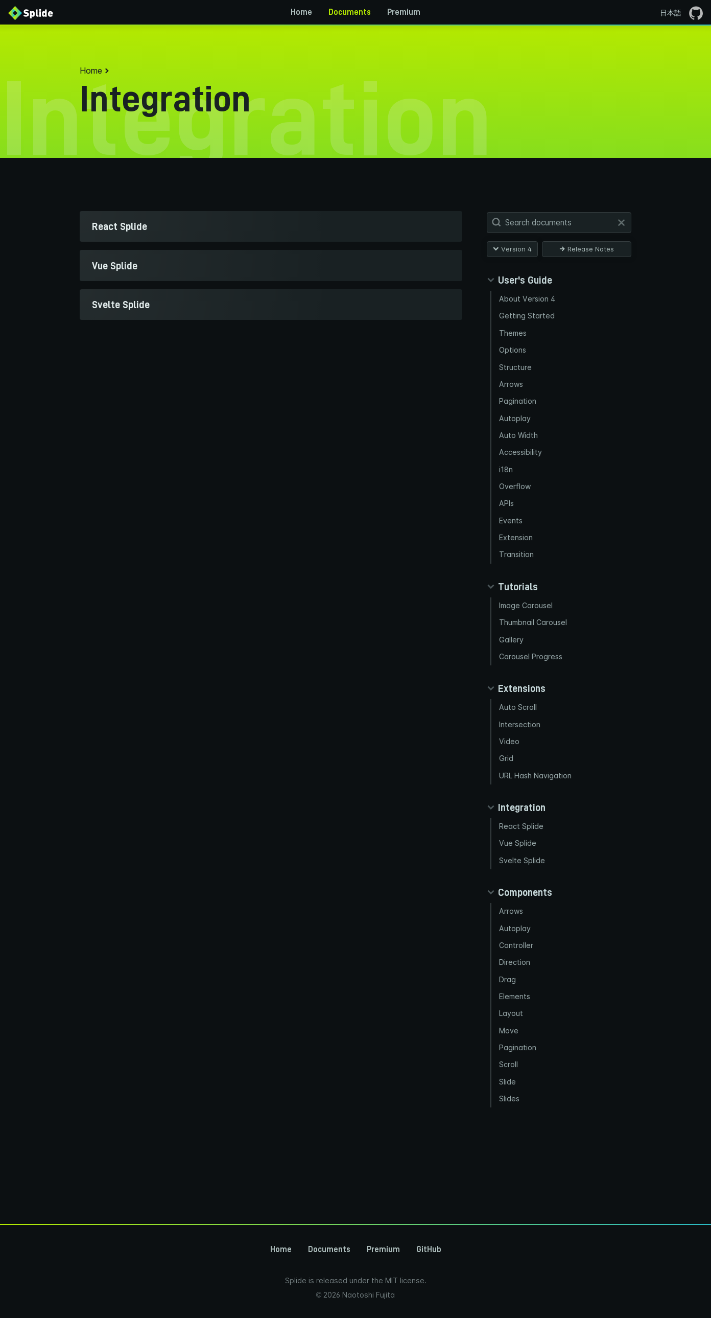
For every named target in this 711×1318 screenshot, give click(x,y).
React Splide (522, 858)
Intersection (521, 751)
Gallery (512, 663)
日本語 (670, 12)
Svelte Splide (523, 895)
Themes (514, 336)
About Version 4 (528, 299)
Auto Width (519, 446)
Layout (512, 1057)
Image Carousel (528, 626)
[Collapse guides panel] (519, 280)
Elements (516, 1039)
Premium (403, 12)
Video (510, 770)
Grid (507, 788)
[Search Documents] (561, 223)
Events (512, 537)
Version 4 (512, 249)
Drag (508, 1020)
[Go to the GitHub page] (696, 12)
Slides (510, 1148)
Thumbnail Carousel (535, 645)
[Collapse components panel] (519, 927)
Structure (516, 373)
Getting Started (527, 317)
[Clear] (621, 222)
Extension (517, 556)
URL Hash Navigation (538, 807)
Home (301, 12)
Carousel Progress (532, 681)
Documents (349, 12)
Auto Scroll (518, 733)
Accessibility (522, 464)
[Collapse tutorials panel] (512, 606)
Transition (517, 574)
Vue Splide (518, 877)
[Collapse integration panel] (516, 839)
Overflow (516, 501)
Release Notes (586, 249)
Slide (508, 1130)
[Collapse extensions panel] (516, 714)
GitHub (428, 1249)
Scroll (509, 1112)
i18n (506, 483)
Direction (515, 1002)
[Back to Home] (30, 12)
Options (513, 354)
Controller (517, 984)
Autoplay (515, 427)
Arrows (512, 391)
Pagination (518, 409)
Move (510, 1075)
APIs (508, 519)
